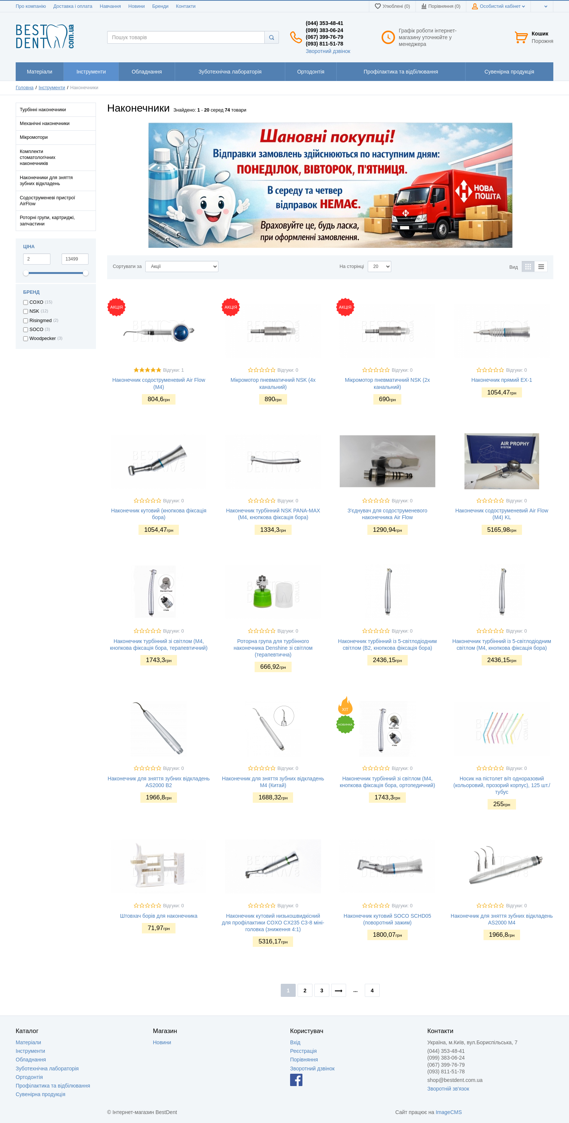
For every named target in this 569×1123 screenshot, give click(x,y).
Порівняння (304, 1060)
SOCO (36, 329)
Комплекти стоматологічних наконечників (37, 157)
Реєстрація (303, 1051)
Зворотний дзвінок (328, 51)
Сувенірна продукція (40, 1094)
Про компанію (31, 6)
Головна (25, 87)
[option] (330, 185)
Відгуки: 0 (287, 370)
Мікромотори (34, 137)
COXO (36, 302)
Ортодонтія (29, 1077)
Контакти (185, 6)
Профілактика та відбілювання (53, 1086)
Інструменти (51, 87)
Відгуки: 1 (173, 370)
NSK (34, 311)
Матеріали (28, 1042)
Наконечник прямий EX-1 (501, 380)
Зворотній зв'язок (448, 1089)
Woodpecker (42, 338)
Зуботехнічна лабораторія (47, 1068)
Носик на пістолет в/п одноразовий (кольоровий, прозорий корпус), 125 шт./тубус (501, 785)
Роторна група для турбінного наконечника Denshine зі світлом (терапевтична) (273, 648)
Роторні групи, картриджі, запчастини (47, 220)
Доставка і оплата (72, 6)
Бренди (160, 6)
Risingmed (40, 320)
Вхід (295, 1042)
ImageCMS (449, 1112)
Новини (136, 6)
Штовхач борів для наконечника (158, 916)
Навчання (110, 6)
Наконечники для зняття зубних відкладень (46, 180)
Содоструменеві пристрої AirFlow (47, 200)
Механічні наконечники (44, 123)
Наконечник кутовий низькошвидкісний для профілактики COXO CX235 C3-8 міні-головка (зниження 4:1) (273, 922)
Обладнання (31, 1060)
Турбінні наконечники (43, 109)
